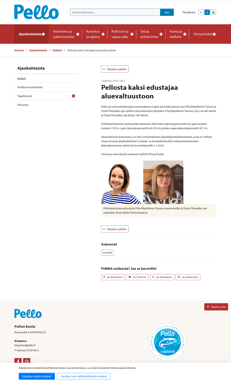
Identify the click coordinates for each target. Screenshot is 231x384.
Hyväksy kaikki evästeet (37, 376)
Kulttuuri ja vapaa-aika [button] (122, 34)
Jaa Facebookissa (113, 277)
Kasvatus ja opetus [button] (94, 34)
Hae (167, 12)
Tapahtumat (24, 96)
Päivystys (23, 105)
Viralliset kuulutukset (30, 87)
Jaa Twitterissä (137, 277)
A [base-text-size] (207, 12)
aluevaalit (107, 252)
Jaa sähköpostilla (188, 277)
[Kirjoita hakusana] (115, 12)
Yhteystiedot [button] (204, 34)
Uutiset (57, 50)
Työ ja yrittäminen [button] (150, 34)
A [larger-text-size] (213, 12)
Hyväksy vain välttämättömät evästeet (84, 376)
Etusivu (19, 50)
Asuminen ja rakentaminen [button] (65, 34)
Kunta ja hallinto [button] (177, 34)
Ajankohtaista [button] (31, 34)
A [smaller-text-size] (201, 12)
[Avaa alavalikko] (73, 96)
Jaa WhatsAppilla (162, 277)
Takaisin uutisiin (114, 69)
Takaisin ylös (216, 307)
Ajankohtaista (38, 50)
